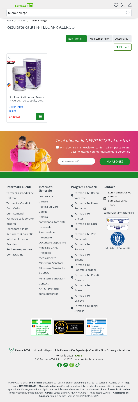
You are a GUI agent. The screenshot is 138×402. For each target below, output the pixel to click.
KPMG (78, 355)
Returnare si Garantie (19, 234)
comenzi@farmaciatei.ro (119, 212)
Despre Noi (46, 196)
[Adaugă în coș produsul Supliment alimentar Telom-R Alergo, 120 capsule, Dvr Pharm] (40, 116)
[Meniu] (9, 5)
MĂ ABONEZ (115, 162)
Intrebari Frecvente (18, 239)
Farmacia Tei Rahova (80, 246)
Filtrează (122, 47)
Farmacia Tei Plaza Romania (84, 205)
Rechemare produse (19, 249)
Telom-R (13, 110)
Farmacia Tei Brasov (80, 287)
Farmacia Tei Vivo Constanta (83, 236)
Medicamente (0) (99, 38)
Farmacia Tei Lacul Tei (84, 226)
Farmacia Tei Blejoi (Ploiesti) (84, 308)
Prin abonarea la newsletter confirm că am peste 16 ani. (95, 147)
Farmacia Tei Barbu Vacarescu (85, 195)
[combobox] (69, 13)
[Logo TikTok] (77, 365)
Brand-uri (12, 244)
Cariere (43, 201)
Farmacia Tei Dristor (80, 216)
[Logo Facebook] (59, 365)
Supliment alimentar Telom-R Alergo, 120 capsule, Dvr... (26, 99)
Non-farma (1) (76, 38)
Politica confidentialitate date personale (52, 222)
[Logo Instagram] (71, 365)
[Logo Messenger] (65, 365)
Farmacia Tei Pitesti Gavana (85, 277)
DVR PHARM (16, 107)
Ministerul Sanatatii (51, 263)
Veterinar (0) (122, 38)
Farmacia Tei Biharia (80, 257)
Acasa (9, 20)
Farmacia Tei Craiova (80, 298)
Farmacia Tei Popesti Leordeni (83, 267)
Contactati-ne (14, 254)
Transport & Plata (17, 229)
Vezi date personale (100, 151)
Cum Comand (15, 213)
